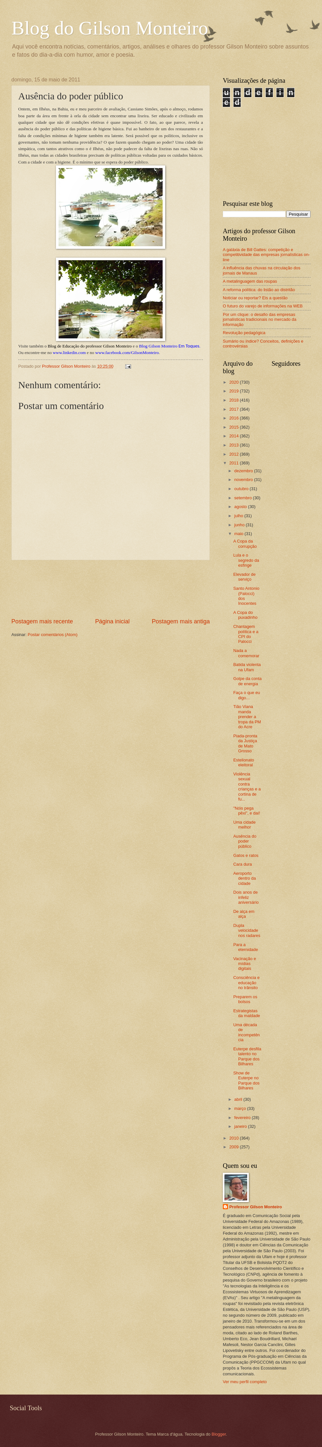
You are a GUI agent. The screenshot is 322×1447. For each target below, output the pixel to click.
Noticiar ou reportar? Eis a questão (255, 297)
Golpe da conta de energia (247, 681)
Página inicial (112, 621)
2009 (234, 1146)
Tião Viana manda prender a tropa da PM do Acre (247, 716)
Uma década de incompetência (246, 1032)
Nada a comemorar (246, 653)
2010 (234, 1138)
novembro (244, 479)
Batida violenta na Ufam (247, 667)
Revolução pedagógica (244, 332)
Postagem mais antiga (181, 621)
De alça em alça (243, 914)
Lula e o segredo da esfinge (246, 560)
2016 (234, 418)
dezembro (244, 470)
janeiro (241, 1126)
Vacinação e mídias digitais (244, 963)
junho (240, 524)
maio (239, 533)
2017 (234, 409)
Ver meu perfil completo (245, 1381)
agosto (241, 506)
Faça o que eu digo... (246, 695)
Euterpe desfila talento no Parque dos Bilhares (247, 1056)
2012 (234, 454)
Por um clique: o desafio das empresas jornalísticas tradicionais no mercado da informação (259, 319)
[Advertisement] (110, 589)
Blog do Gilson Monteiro (109, 28)
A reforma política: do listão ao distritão (259, 289)
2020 (234, 382)
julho (239, 515)
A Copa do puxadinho (245, 615)
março (240, 1108)
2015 (234, 427)
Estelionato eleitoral (243, 762)
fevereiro (243, 1117)
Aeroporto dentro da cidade (244, 878)
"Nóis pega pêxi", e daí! (246, 811)
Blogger (219, 1434)
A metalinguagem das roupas (250, 281)
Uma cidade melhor (244, 825)
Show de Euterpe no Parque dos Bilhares (246, 1080)
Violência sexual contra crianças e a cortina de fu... (247, 787)
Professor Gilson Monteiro (255, 1206)
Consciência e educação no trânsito (246, 982)
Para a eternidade (245, 947)
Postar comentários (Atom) (52, 634)
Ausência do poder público (244, 841)
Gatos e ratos (245, 855)
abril (238, 1099)
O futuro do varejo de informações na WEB (262, 306)
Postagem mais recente (42, 621)
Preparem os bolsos (245, 999)
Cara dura (242, 864)
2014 (234, 435)
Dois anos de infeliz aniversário (246, 897)
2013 (234, 445)
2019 (234, 391)
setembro (243, 497)
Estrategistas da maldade (246, 1013)
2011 (234, 463)
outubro (241, 488)
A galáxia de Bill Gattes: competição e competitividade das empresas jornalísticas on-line (266, 254)
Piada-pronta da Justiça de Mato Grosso (245, 743)
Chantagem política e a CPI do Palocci (245, 634)
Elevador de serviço (244, 577)
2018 (234, 400)
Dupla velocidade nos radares (246, 930)
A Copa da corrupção (245, 543)
